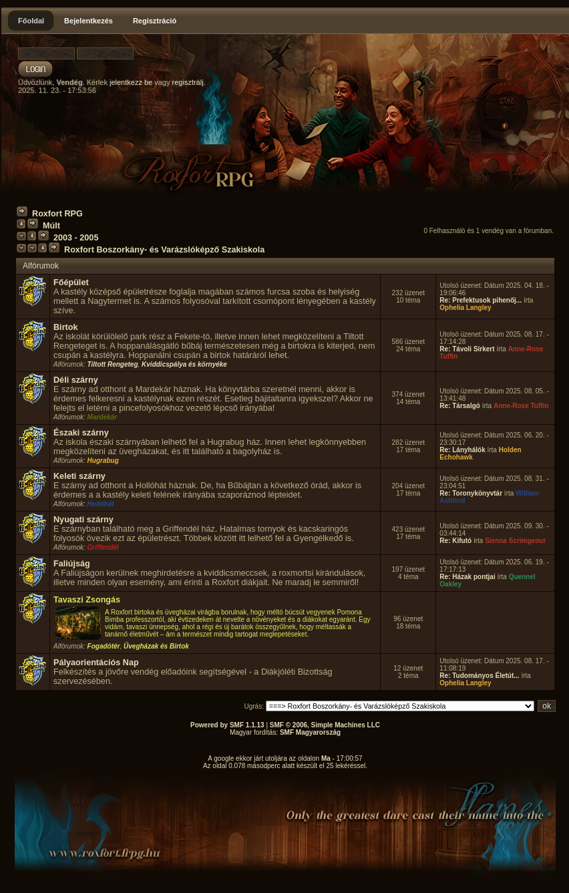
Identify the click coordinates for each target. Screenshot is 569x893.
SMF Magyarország (310, 732)
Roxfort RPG (57, 213)
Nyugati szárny (83, 519)
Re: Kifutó (455, 540)
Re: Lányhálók (462, 450)
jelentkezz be (131, 82)
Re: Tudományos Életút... (479, 675)
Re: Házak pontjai (467, 576)
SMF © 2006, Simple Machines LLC (325, 725)
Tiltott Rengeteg (112, 364)
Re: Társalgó (459, 405)
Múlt (51, 225)
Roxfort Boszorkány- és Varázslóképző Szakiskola (164, 249)
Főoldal (31, 21)
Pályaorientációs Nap (96, 662)
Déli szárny (75, 380)
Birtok (65, 327)
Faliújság (71, 563)
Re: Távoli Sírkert (466, 349)
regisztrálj (188, 82)
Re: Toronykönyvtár (470, 493)
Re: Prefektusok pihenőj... (480, 300)
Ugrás (253, 706)
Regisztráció (154, 21)
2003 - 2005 (75, 237)
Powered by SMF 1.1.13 (227, 725)
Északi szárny (81, 432)
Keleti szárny (79, 476)
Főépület (71, 282)
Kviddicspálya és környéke (184, 364)
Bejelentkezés (88, 21)
